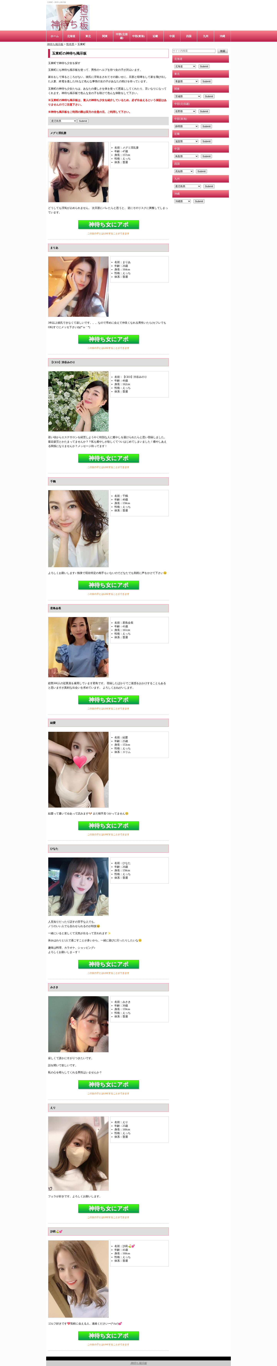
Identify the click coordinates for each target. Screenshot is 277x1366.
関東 (105, 36)
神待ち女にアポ (108, 224)
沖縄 (222, 36)
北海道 (71, 36)
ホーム (55, 36)
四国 (188, 36)
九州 (205, 36)
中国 (172, 36)
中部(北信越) (122, 36)
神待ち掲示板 (138, 1363)
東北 (88, 36)
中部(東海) (138, 36)
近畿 (155, 36)
